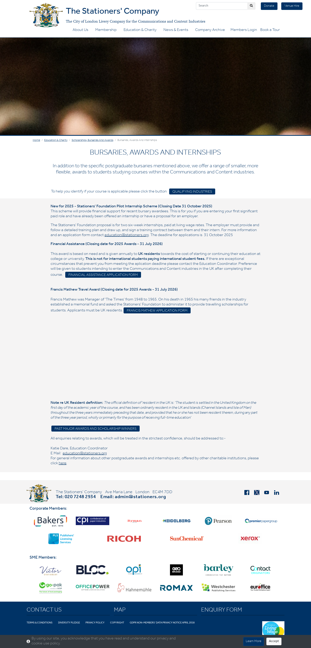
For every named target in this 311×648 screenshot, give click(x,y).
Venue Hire (291, 6)
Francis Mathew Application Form (157, 311)
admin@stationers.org (140, 497)
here (62, 464)
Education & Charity (140, 30)
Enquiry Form (221, 611)
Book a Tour (270, 30)
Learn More (253, 641)
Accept (274, 641)
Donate (269, 6)
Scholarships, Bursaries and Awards (92, 140)
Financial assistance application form (103, 275)
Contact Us (44, 611)
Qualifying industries (192, 192)
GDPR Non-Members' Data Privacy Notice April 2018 (162, 623)
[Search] (222, 6)
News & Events (175, 30)
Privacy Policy (95, 623)
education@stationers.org (127, 235)
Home (36, 140)
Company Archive (210, 30)
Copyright (117, 623)
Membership (106, 30)
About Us (80, 30)
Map (120, 611)
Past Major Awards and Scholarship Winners (95, 429)
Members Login (243, 30)
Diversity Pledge (69, 623)
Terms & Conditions (40, 623)
